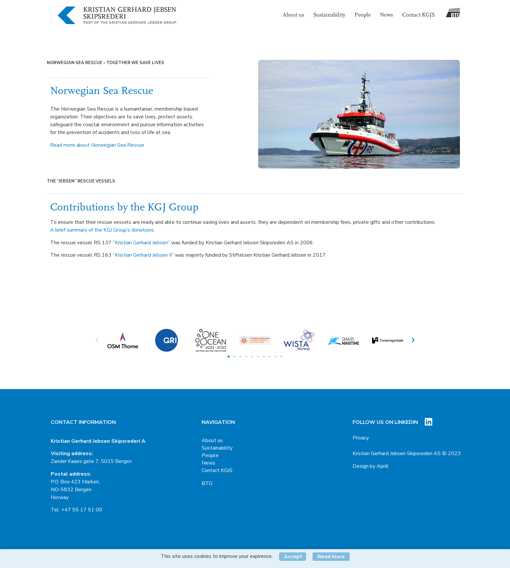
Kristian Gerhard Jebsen (141, 242)
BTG (207, 483)
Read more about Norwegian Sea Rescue (97, 145)
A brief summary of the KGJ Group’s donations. (102, 230)
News (386, 15)
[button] (229, 357)
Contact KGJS (418, 15)
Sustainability (329, 15)
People (363, 15)
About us (293, 15)
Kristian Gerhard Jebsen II (143, 255)
